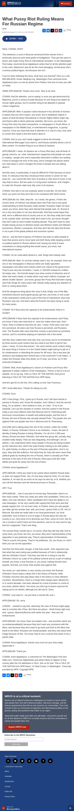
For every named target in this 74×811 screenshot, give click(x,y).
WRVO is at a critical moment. (23, 696)
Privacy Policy (10, 796)
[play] (3, 808)
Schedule (8, 776)
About (7, 771)
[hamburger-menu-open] (4, 3)
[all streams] (71, 808)
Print (69, 30)
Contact (7, 786)
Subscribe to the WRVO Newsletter (19, 735)
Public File (8, 791)
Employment (9, 781)
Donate (66, 3)
